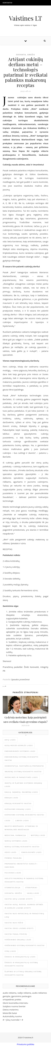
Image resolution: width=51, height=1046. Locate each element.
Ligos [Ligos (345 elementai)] (7, 820)
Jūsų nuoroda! (13, 1019)
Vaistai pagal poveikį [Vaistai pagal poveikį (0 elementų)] (16, 934)
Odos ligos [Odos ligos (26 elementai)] (10, 852)
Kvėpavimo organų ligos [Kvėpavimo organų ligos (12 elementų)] (18, 809)
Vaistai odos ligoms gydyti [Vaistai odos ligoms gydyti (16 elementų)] (19, 928)
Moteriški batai (10, 1013)
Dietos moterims (10, 1009)
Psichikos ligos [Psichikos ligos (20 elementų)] (13, 873)
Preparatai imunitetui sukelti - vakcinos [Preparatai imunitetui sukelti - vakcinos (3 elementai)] (21, 865)
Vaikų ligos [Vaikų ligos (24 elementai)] (33, 893)
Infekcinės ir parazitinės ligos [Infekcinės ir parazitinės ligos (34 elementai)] (21, 777)
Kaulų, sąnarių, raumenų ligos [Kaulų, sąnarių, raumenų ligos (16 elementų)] (21, 792)
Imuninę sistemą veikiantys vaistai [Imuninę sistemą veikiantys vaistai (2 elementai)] (23, 772)
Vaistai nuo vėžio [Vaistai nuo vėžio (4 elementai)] (14, 923)
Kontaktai (7, 3)
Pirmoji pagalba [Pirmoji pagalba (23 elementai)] (13, 858)
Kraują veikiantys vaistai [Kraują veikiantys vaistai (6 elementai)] (18, 803)
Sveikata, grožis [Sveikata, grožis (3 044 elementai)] (13, 893)
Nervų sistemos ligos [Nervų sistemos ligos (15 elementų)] (16, 841)
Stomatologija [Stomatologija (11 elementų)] (12, 888)
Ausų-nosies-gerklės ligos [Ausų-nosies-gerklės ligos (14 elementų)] (19, 745)
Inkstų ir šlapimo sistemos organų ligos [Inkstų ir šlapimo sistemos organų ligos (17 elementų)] (23, 784)
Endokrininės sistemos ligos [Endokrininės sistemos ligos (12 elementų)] (20, 751)
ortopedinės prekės (12, 999)
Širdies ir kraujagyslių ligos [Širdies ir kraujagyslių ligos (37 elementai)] (20, 957)
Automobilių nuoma (12, 1016)
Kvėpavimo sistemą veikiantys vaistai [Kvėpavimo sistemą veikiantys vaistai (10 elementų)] (24, 815)
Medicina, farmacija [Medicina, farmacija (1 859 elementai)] (15, 835)
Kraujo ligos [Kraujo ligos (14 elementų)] (11, 798)
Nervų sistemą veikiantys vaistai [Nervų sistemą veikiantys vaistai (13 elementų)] (22, 847)
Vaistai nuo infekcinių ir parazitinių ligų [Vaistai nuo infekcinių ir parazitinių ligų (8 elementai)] (24, 915)
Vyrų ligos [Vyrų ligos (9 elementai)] (10, 951)
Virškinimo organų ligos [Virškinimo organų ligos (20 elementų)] (18, 940)
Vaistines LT (25, 18)
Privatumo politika (25, 1044)
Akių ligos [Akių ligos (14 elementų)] (10, 740)
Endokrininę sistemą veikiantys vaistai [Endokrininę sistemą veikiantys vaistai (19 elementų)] (21, 758)
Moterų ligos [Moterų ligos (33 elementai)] (38, 835)
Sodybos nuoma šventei (14, 1006)
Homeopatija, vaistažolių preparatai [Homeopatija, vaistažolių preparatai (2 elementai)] (24, 766)
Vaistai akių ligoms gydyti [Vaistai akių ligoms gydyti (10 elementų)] (19, 899)
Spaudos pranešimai (20, 679)
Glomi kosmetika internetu (15, 1003)
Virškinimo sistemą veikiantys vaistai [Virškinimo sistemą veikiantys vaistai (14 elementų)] (25, 945)
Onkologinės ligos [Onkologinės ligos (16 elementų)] (31, 852)
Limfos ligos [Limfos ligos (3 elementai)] (22, 820)
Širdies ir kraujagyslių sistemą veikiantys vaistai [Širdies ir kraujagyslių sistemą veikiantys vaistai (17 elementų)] (21, 964)
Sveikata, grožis (25, 54)
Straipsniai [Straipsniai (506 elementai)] (31, 888)
